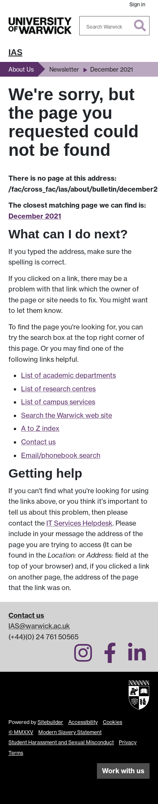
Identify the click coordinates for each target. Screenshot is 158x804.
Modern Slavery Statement (70, 732)
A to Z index (40, 428)
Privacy (128, 742)
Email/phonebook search (60, 455)
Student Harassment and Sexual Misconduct (61, 742)
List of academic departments (68, 375)
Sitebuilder (50, 722)
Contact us (38, 442)
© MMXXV (20, 732)
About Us (21, 69)
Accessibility (83, 722)
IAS (15, 52)
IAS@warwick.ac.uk (39, 626)
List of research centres (58, 389)
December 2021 (111, 69)
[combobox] (114, 25)
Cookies (112, 722)
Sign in (137, 4)
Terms (15, 753)
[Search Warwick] (114, 25)
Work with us (123, 771)
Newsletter (64, 69)
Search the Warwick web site (66, 415)
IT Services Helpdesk (79, 523)
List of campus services (58, 402)
